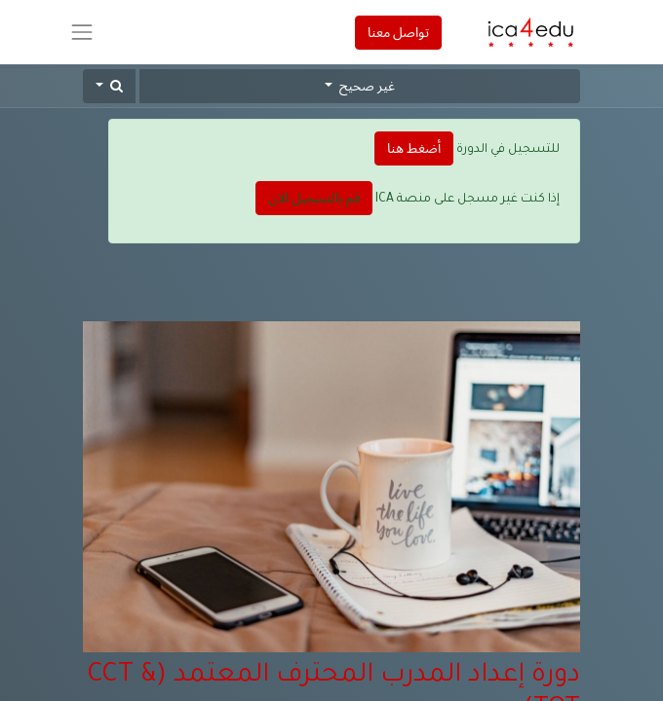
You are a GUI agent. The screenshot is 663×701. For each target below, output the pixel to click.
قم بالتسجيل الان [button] (314, 197)
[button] (109, 86)
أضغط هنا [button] (414, 148)
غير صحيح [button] (365, 85)
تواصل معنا (398, 32)
